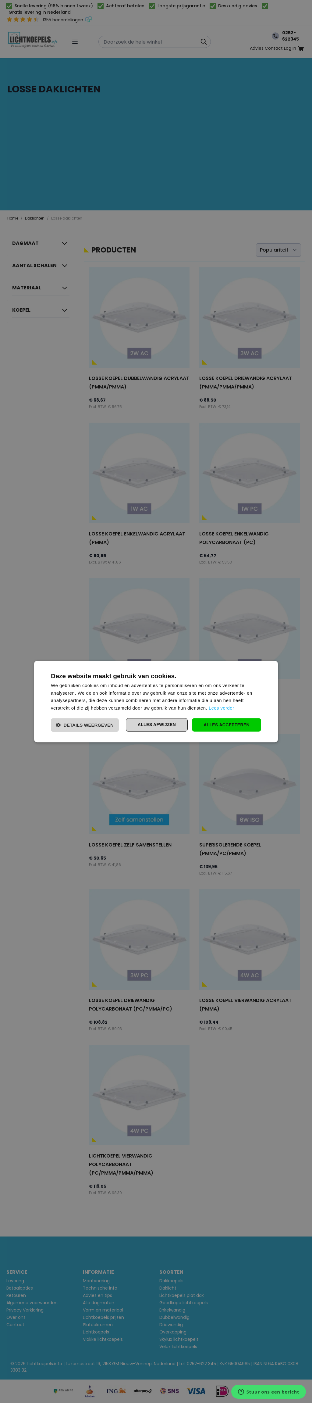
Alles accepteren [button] (226, 724)
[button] (85, 725)
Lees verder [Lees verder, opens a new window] (222, 707)
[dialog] (156, 701)
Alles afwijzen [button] (156, 724)
